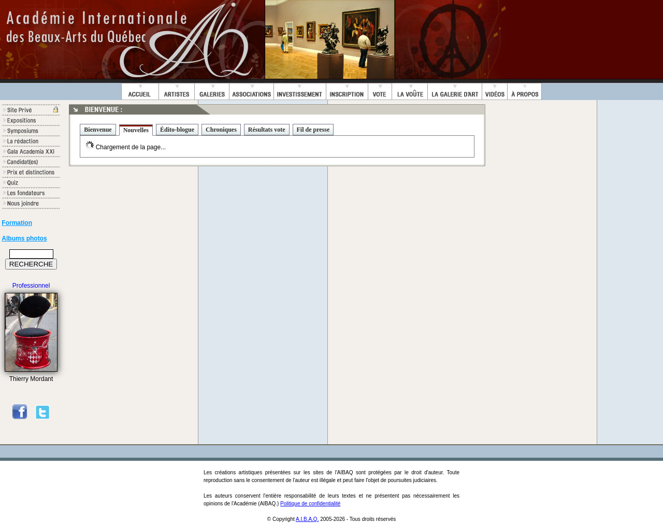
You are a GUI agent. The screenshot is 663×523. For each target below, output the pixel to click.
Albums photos (24, 238)
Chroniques (221, 129)
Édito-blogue (177, 129)
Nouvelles (136, 130)
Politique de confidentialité (310, 503)
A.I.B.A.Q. (307, 519)
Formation (17, 223)
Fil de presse (313, 129)
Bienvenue (97, 129)
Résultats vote (266, 129)
